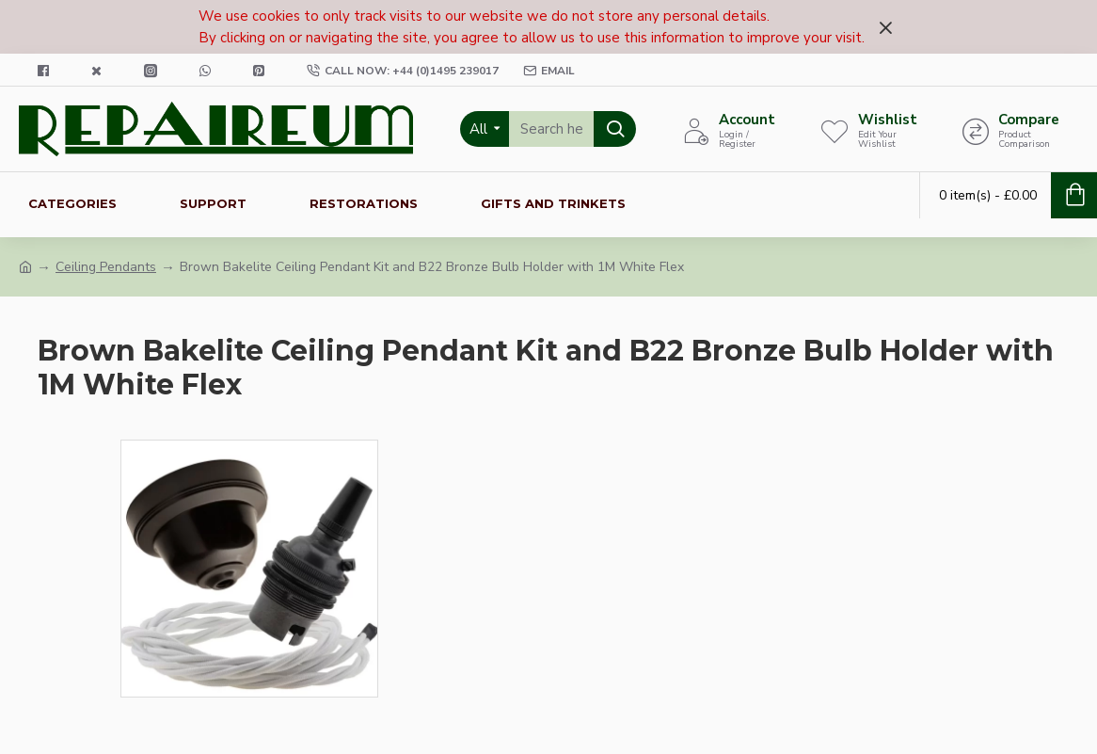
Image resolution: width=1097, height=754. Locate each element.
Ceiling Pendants (106, 267)
